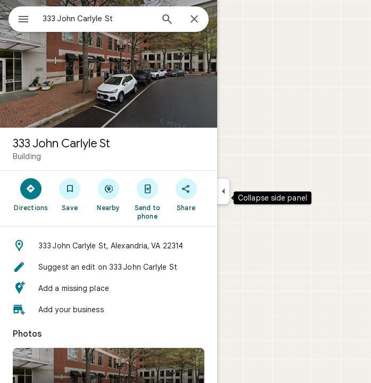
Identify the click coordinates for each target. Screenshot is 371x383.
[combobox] (97, 18)
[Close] (194, 19)
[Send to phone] (147, 198)
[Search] (167, 20)
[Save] (70, 194)
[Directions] (31, 194)
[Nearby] (108, 194)
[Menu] (23, 20)
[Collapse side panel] (223, 191)
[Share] (186, 194)
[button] (108, 245)
